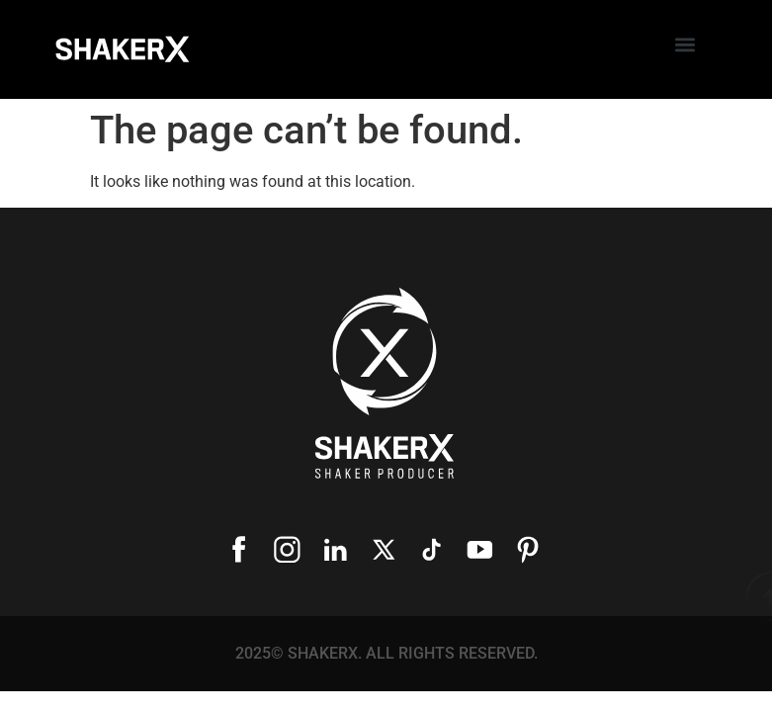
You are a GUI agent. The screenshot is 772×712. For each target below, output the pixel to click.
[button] (684, 45)
